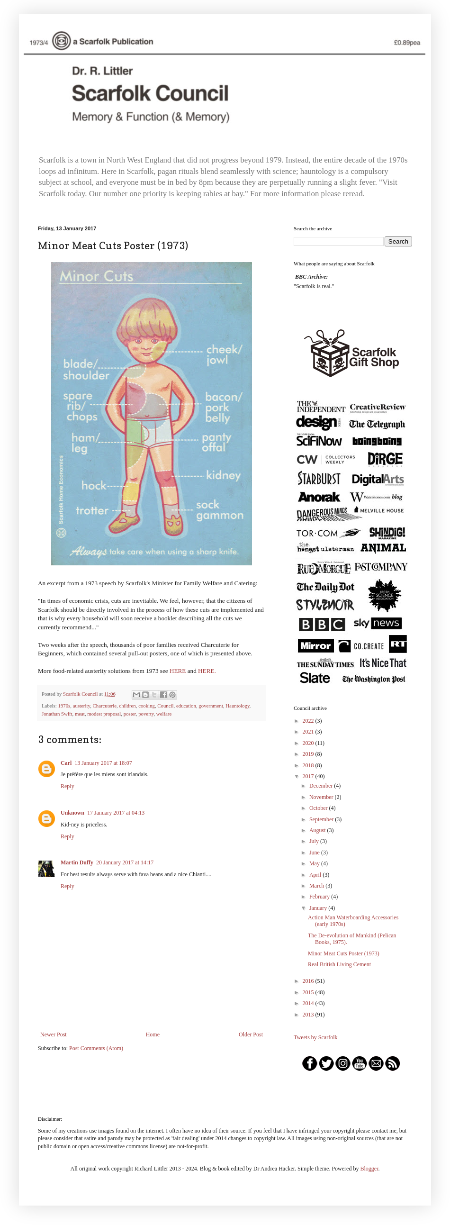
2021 (309, 731)
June (315, 852)
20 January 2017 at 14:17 (124, 862)
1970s (64, 705)
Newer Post (53, 1034)
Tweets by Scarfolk (315, 1037)
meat (80, 714)
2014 (309, 1003)
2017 (309, 776)
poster (130, 714)
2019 (309, 754)
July (314, 841)
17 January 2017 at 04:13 (115, 812)
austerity (81, 705)
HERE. (207, 670)
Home (153, 1034)
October (319, 808)
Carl (66, 763)
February (320, 896)
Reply (67, 786)
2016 (309, 981)
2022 (309, 720)
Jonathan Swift (57, 714)
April (316, 874)
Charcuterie (105, 705)
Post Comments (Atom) (96, 1048)
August (318, 830)
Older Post (251, 1034)
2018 (309, 765)
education (186, 705)
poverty (145, 714)
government (210, 705)
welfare (163, 714)
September (322, 819)
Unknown (72, 812)
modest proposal (104, 714)
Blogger (369, 1168)
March (317, 885)
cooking (146, 705)
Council (165, 705)
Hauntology (237, 705)
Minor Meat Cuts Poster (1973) (343, 953)
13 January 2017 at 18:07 (103, 763)
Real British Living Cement (339, 964)
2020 (309, 743)
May (315, 863)
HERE (178, 670)
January (318, 908)
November (322, 797)
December (321, 785)
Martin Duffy (77, 862)
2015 (309, 992)
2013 (309, 1014)
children (127, 705)
